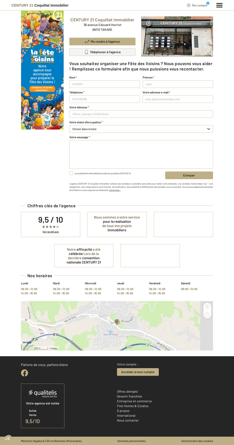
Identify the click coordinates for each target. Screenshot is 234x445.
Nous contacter (128, 420)
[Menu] (219, 4)
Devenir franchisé (129, 396)
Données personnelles (131, 441)
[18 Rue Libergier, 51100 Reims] (141, 114)
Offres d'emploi (127, 391)
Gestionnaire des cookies (197, 441)
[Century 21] (39, 5)
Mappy (54, 348)
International (126, 415)
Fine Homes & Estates (132, 406)
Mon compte (197, 5)
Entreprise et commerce (134, 401)
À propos (123, 411)
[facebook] (24, 372)
